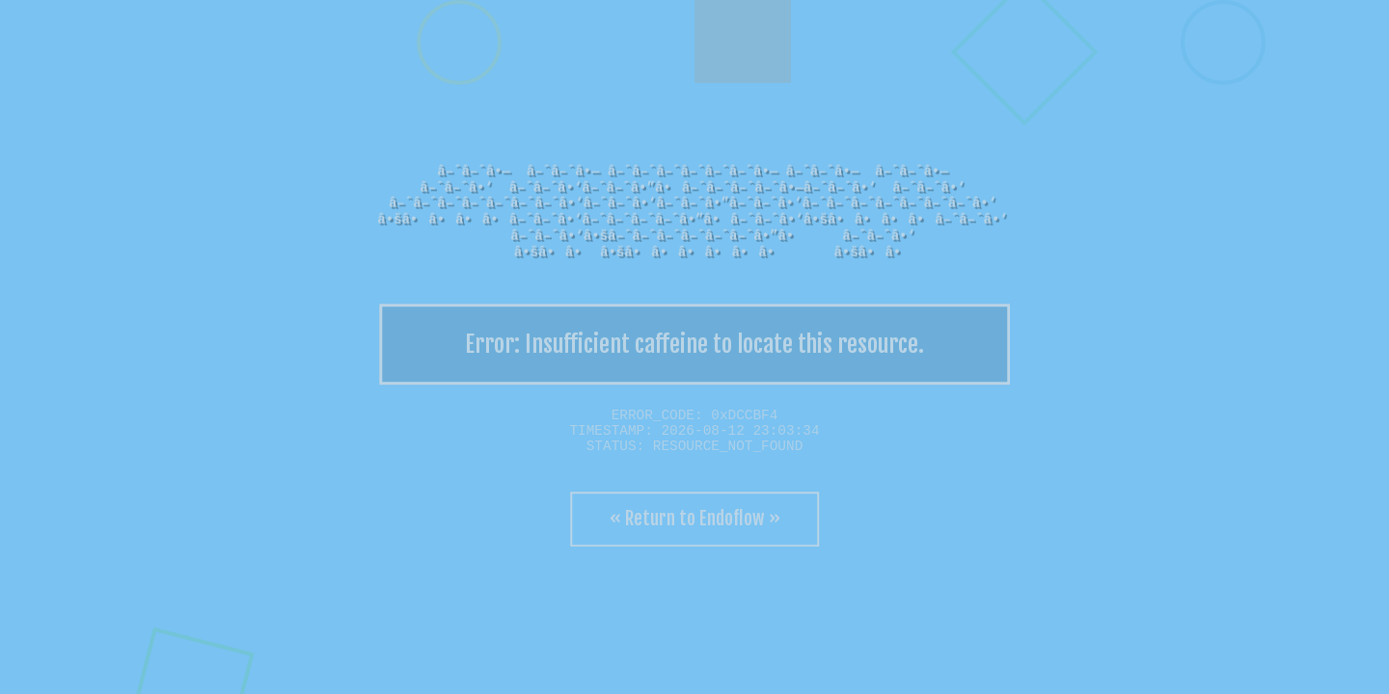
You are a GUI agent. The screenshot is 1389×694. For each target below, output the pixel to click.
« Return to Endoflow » (695, 518)
